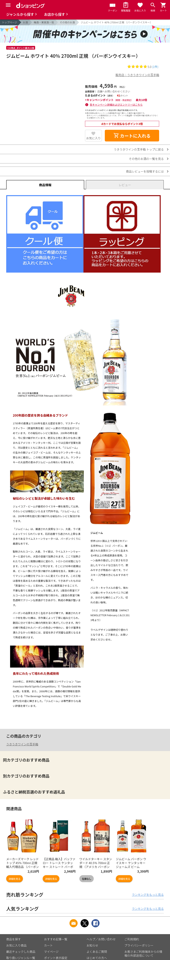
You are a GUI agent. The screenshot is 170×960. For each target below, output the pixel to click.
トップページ (9, 22)
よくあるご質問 (97, 951)
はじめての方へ (97, 958)
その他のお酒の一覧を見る (146, 158)
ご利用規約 (131, 939)
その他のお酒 (67, 22)
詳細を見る (14, 879)
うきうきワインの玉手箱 (22, 744)
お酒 (25, 22)
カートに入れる (132, 135)
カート (48, 945)
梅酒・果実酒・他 (44, 22)
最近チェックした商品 (20, 951)
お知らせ (92, 945)
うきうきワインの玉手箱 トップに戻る (139, 149)
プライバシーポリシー (139, 945)
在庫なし (86, 879)
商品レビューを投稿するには (145, 171)
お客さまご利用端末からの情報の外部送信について (143, 953)
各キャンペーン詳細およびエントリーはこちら (116, 104)
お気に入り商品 (16, 945)
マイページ (51, 951)
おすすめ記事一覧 (55, 939)
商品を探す (13, 939)
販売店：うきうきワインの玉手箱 (137, 75)
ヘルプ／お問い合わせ (101, 939)
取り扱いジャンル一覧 (20, 958)
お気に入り (93, 138)
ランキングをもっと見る (148, 894)
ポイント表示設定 (55, 958)
